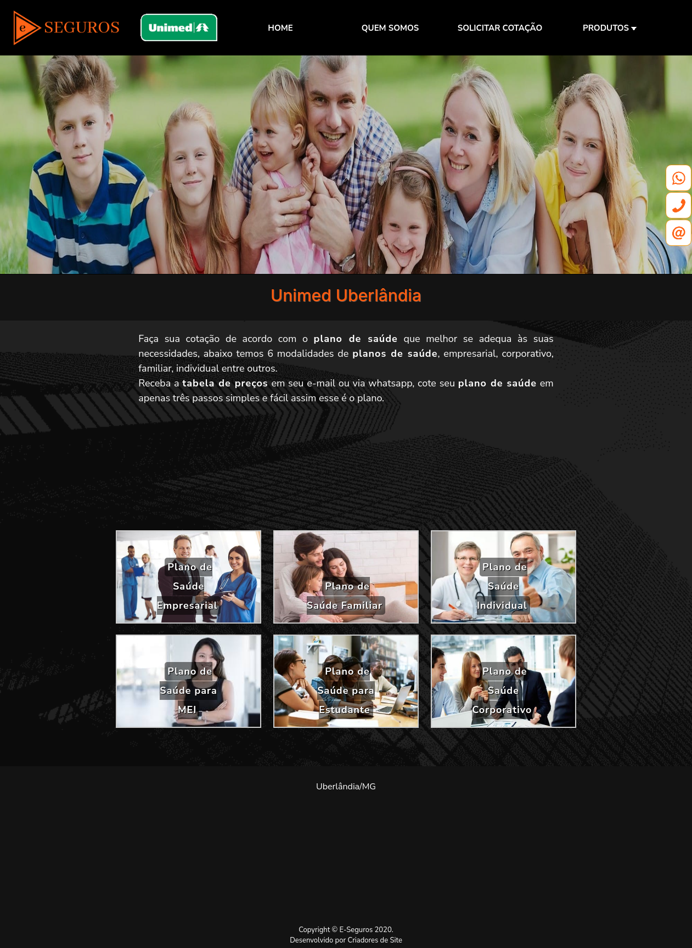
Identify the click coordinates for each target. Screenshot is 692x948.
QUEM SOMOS (390, 28)
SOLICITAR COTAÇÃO (500, 28)
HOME (280, 28)
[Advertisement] (346, 471)
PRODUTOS (610, 28)
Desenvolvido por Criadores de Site (346, 940)
